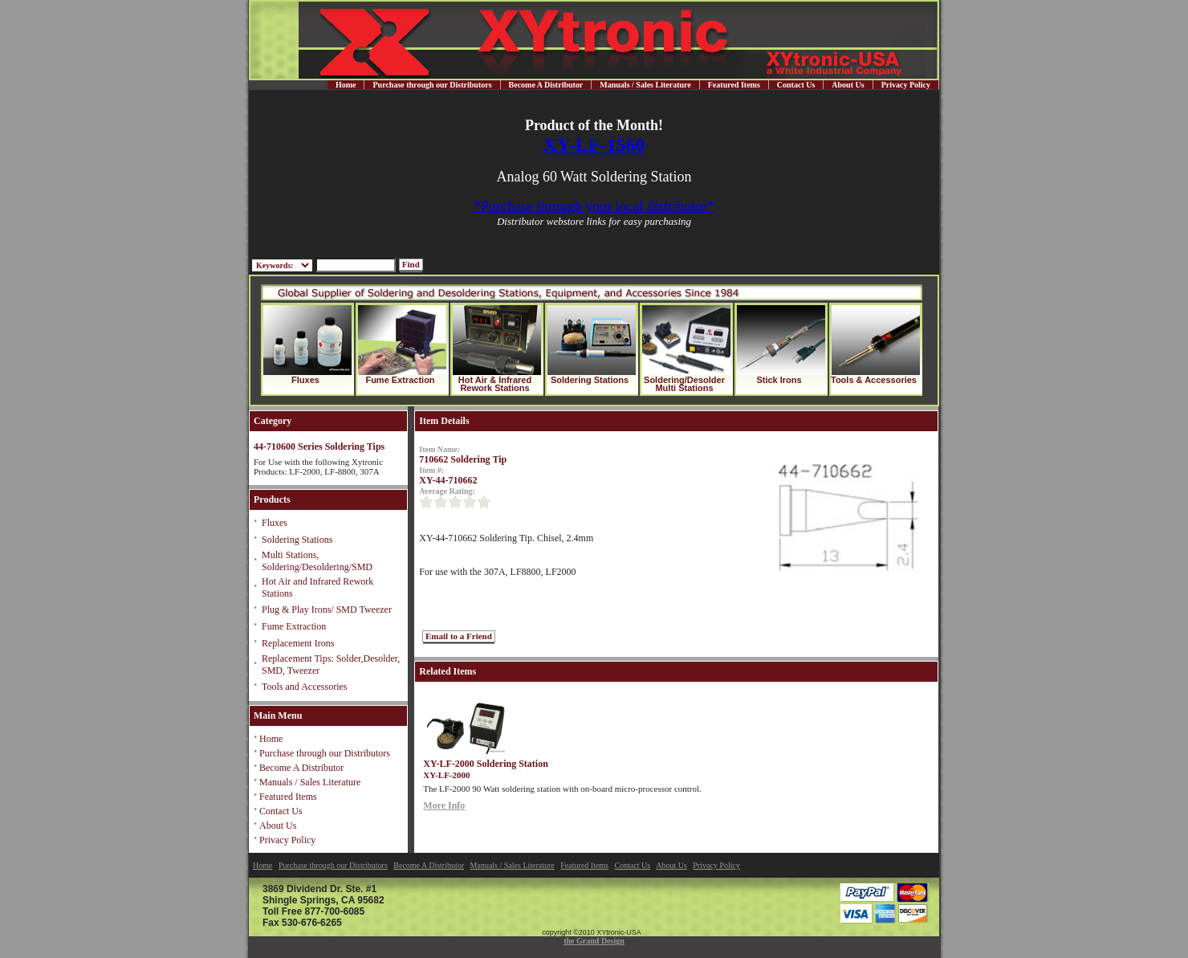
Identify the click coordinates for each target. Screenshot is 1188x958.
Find (411, 264)
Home (346, 84)
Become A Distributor (546, 84)
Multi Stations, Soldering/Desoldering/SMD (317, 561)
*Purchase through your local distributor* (594, 206)
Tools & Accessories (874, 380)
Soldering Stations (590, 380)
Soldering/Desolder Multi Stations (684, 384)
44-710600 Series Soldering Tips (319, 446)
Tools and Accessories (304, 686)
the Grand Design (594, 940)
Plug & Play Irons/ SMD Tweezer (327, 609)
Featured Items (734, 84)
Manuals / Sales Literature (645, 84)
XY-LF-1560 (594, 144)
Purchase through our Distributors (431, 84)
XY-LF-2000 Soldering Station (485, 763)
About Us (848, 84)
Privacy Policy (905, 84)
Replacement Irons (298, 643)
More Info (444, 805)
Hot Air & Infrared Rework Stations (494, 384)
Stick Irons (778, 380)
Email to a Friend (458, 636)
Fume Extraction (399, 380)
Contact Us (796, 84)
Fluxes (305, 380)
